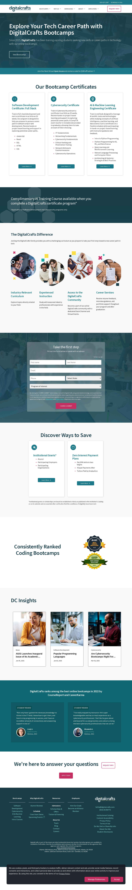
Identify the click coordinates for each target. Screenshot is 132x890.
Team (56, 823)
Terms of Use (49, 399)
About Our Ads (105, 829)
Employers (93, 9)
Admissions (68, 9)
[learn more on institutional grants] (46, 480)
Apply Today (66, 775)
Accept (117, 879)
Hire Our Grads (75, 806)
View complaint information (66, 848)
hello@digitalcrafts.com (105, 807)
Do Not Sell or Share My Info (105, 826)
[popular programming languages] (67, 639)
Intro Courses (17, 819)
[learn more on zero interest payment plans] (85, 483)
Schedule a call (117, 2)
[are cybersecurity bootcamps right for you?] (104, 639)
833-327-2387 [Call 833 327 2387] (104, 2)
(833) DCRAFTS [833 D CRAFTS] (105, 810)
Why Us (56, 9)
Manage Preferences (96, 879)
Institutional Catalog (105, 815)
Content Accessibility (105, 818)
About (80, 9)
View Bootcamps (19, 54)
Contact (56, 828)
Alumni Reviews (37, 806)
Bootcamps (43, 9)
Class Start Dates (36, 814)
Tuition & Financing (56, 814)
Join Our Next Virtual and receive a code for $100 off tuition (66, 71)
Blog (56, 826)
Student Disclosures (105, 832)
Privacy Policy (60, 399)
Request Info (114, 9)
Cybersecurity (17, 811)
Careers (56, 831)
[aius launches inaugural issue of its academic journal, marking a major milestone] (29, 639)
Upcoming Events (37, 817)
